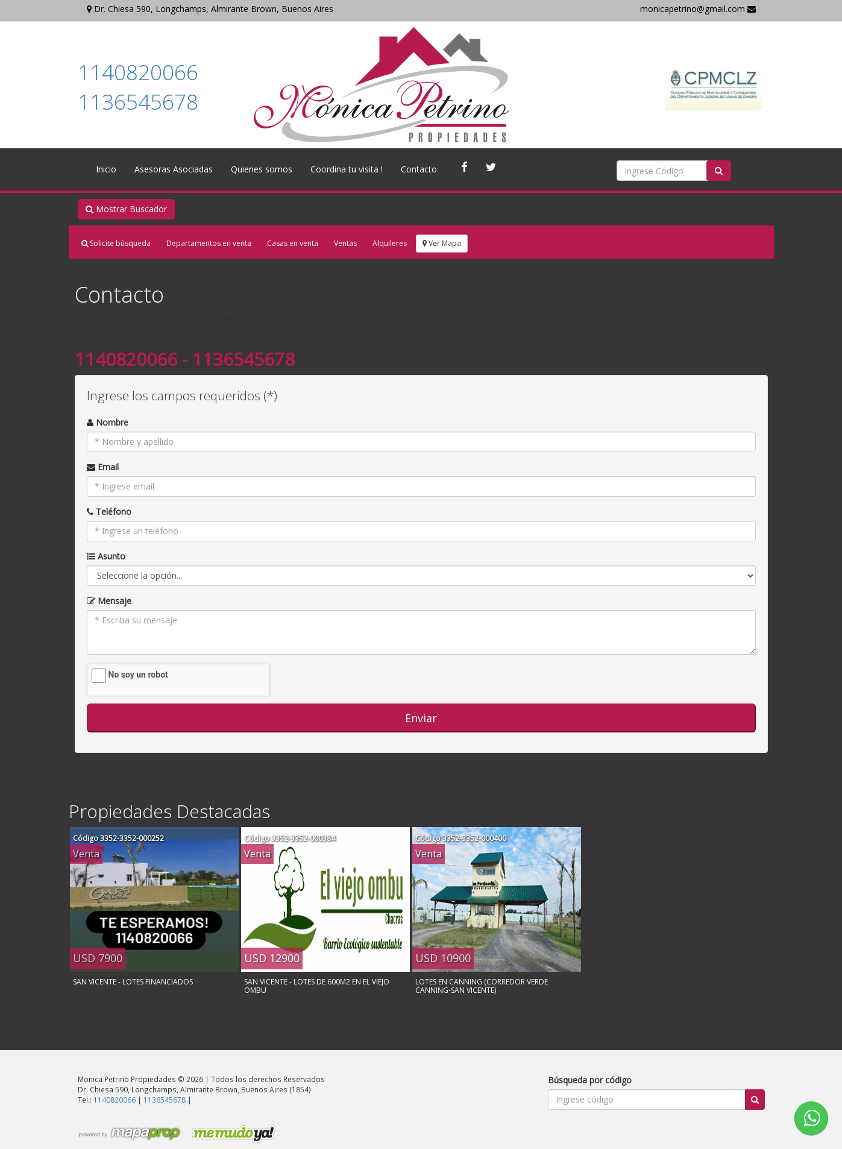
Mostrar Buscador (126, 209)
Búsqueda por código (590, 1080)
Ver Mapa (442, 243)
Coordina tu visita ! (346, 169)
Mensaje (109, 600)
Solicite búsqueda (116, 243)
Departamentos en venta (208, 243)
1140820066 (138, 72)
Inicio (106, 169)
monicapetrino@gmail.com (698, 8)
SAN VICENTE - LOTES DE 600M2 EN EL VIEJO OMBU (316, 986)
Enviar (421, 718)
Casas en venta (292, 243)
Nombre (107, 422)
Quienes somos (261, 169)
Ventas (345, 243)
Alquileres (389, 243)
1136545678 (138, 101)
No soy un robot (138, 674)
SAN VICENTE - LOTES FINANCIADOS (133, 982)
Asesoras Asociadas (173, 169)
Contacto (419, 169)
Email (103, 467)
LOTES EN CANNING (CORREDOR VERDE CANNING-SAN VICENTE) (481, 986)
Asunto (106, 556)
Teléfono (109, 511)
